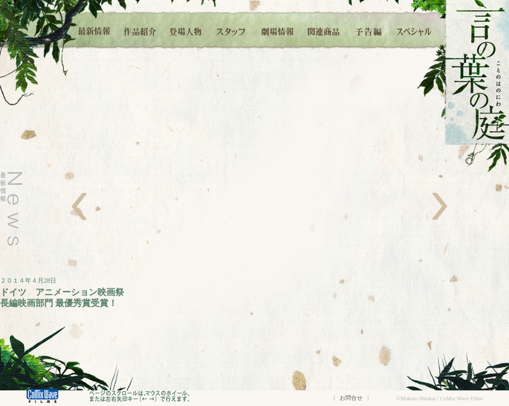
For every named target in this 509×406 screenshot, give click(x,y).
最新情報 (94, 29)
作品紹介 (140, 29)
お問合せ (351, 398)
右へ (440, 206)
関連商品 (323, 29)
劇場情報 (277, 29)
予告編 (369, 29)
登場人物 (185, 29)
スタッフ (231, 29)
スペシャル (414, 29)
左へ (78, 206)
